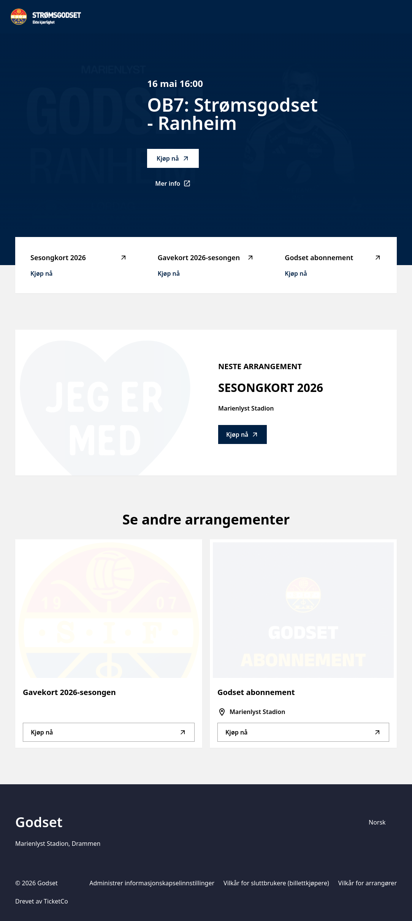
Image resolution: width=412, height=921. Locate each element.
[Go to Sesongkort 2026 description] (104, 403)
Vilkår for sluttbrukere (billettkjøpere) (276, 883)
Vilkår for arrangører (367, 883)
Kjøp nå (173, 158)
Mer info (177, 185)
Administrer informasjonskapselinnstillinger (151, 883)
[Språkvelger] (380, 822)
